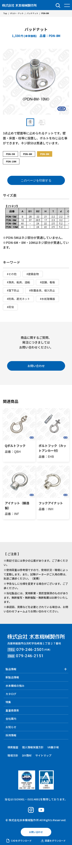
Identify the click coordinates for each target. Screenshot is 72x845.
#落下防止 (13, 290)
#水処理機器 (47, 299)
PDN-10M (11, 161)
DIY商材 (26, 755)
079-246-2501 (30, 649)
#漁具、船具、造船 (18, 282)
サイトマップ (43, 755)
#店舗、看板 (47, 282)
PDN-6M (27, 154)
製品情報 (11, 669)
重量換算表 (12, 710)
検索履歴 (12, 747)
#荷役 (10, 307)
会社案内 (11, 718)
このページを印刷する (36, 180)
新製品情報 (12, 677)
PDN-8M (44, 154)
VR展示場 (53, 747)
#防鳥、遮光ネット (18, 299)
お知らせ (11, 727)
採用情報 (11, 735)
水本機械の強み (15, 686)
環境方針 (12, 755)
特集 (8, 702)
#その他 (12, 274)
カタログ (11, 694)
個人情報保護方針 (33, 747)
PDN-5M (10, 154)
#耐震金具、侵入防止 (42, 290)
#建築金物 (32, 274)
